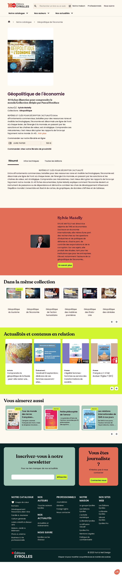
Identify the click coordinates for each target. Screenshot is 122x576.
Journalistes (62, 502)
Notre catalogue (17, 13)
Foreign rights (63, 510)
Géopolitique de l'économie (50, 22)
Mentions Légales (84, 545)
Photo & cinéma (18, 538)
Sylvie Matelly (24, 107)
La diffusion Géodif (85, 535)
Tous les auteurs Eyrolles (45, 507)
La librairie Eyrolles (84, 528)
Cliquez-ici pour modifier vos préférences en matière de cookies (84, 571)
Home (9, 22)
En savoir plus (65, 265)
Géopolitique (25, 110)
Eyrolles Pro (85, 540)
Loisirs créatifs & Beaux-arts (22, 526)
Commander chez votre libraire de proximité (29, 149)
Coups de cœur (20, 502)
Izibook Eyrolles (102, 524)
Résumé (13, 160)
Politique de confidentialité (87, 552)
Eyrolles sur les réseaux (45, 541)
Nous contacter (64, 514)
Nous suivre (109, 6)
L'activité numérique (85, 521)
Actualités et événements (44, 525)
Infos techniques (31, 161)
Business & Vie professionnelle (18, 544)
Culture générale (19, 520)
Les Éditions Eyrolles (85, 514)
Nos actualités (63, 13)
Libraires (61, 506)
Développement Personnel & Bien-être (21, 511)
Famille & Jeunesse (20, 516)
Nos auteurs (40, 13)
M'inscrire (61, 477)
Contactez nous (98, 480)
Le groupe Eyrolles (84, 507)
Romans (15, 506)
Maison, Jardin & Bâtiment (19, 533)
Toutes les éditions (53, 161)
